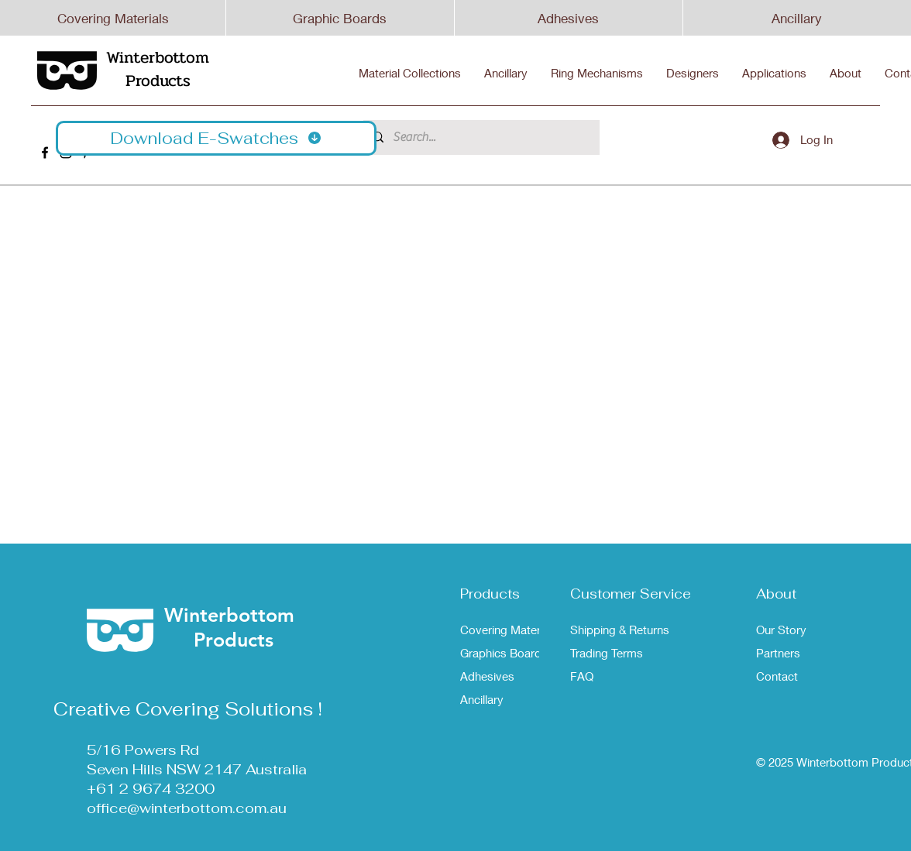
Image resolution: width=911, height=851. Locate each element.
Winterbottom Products (157, 69)
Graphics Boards (504, 653)
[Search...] (480, 137)
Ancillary (797, 18)
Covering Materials (113, 18)
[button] (216, 138)
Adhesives (568, 18)
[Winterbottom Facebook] (45, 152)
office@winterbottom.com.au (187, 808)
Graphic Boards (340, 18)
